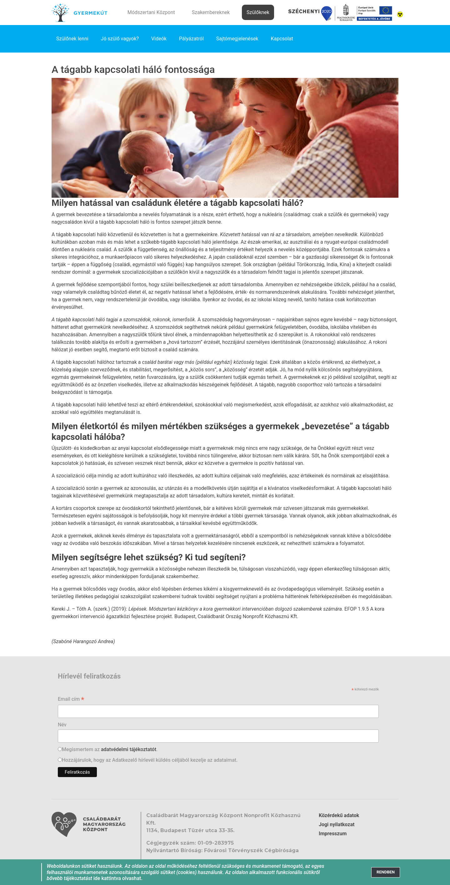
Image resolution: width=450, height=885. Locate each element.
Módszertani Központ (151, 12)
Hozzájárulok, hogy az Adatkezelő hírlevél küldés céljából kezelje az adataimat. (150, 760)
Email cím (71, 699)
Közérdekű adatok (339, 815)
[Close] (385, 872)
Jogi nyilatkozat (336, 824)
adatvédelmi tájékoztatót (128, 749)
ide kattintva (107, 878)
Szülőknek (258, 12)
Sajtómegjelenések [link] (237, 39)
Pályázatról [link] (191, 39)
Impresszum (333, 834)
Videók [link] (159, 39)
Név (62, 725)
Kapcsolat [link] (282, 39)
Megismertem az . (110, 749)
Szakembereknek (211, 12)
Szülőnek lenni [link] (72, 39)
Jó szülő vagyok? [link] (120, 39)
